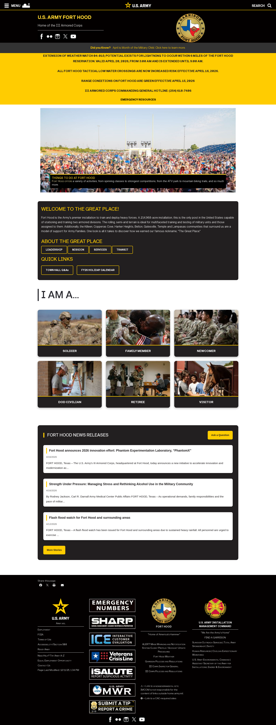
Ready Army (44, 649)
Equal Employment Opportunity (54, 660)
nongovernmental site (166, 686)
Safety (210, 646)
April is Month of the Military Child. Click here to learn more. (138, 47)
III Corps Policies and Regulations (163, 671)
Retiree (138, 402)
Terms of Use (44, 639)
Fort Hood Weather (163, 656)
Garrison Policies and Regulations (163, 661)
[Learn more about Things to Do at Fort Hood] (138, 150)
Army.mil (60, 623)
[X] (47, 585)
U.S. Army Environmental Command (211, 659)
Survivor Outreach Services (207, 642)
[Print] (54, 585)
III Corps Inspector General (163, 666)
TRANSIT (122, 249)
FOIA (40, 634)
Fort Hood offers (62, 181)
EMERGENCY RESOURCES (138, 99)
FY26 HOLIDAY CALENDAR (98, 270)
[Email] (62, 585)
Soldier (70, 351)
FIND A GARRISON (215, 637)
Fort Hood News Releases (77, 435)
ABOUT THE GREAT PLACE (71, 241)
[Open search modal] (262, 5)
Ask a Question (220, 435)
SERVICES (100, 249)
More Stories (54, 550)
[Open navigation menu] (11, 5)
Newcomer (206, 351)
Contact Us (44, 665)
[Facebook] (41, 585)
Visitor (206, 402)
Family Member (138, 351)
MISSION (78, 249)
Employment (44, 629)
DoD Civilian (69, 402)
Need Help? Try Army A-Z (51, 655)
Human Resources (201, 651)
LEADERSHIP (54, 249)
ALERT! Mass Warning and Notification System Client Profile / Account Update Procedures (163, 648)
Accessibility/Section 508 (52, 644)
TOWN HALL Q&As (57, 270)
